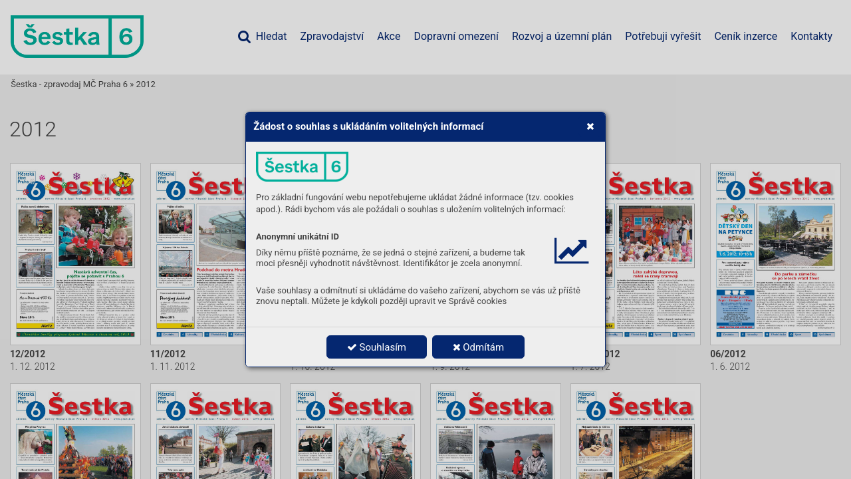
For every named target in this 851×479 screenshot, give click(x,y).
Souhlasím (376, 347)
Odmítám (479, 347)
